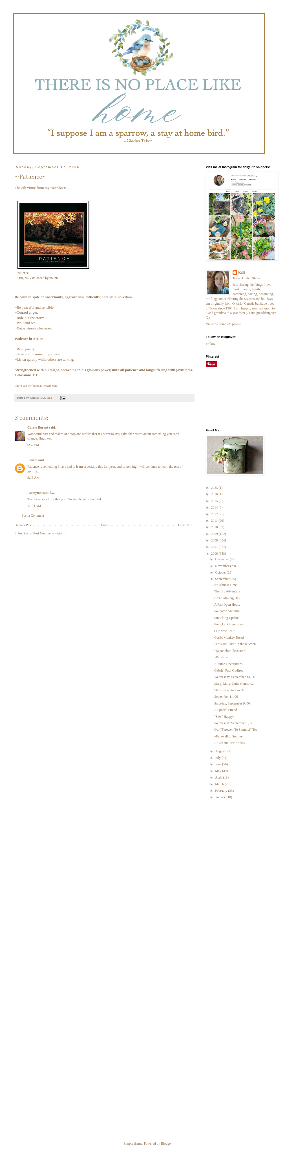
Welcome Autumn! (227, 611)
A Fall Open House (227, 605)
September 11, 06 (226, 697)
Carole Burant (37, 427)
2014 (215, 507)
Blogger (166, 1143)
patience (23, 273)
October (221, 572)
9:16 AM (33, 478)
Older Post (185, 525)
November (222, 566)
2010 (215, 527)
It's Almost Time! (226, 585)
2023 (215, 488)
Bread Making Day (227, 598)
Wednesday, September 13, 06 (234, 677)
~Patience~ (221, 657)
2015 (215, 501)
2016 (215, 494)
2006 (215, 554)
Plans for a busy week (229, 690)
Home (105, 525)
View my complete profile (223, 324)
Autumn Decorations (228, 664)
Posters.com (50, 385)
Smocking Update (226, 618)
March (220, 784)
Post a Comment (33, 516)
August (220, 751)
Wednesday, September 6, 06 (233, 723)
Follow (210, 344)
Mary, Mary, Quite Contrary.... (234, 684)
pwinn (53, 278)
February (221, 791)
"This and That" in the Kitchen (235, 644)
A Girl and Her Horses (229, 743)
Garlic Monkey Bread (229, 637)
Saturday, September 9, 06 (232, 703)
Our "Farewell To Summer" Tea (235, 730)
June (218, 764)
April (219, 777)
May (218, 771)
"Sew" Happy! (224, 717)
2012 (215, 514)
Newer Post (24, 525)
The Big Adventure (227, 591)
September (222, 579)
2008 (215, 540)
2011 (215, 521)
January (220, 797)
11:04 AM (34, 506)
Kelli (241, 273)
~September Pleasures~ (230, 651)
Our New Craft (224, 631)
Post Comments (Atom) (49, 533)
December (222, 559)
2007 (215, 547)
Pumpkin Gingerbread (229, 624)
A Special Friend (225, 710)
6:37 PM (33, 445)
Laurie (32, 460)
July (218, 758)
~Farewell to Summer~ (230, 736)
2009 (215, 534)
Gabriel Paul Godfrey (228, 670)
